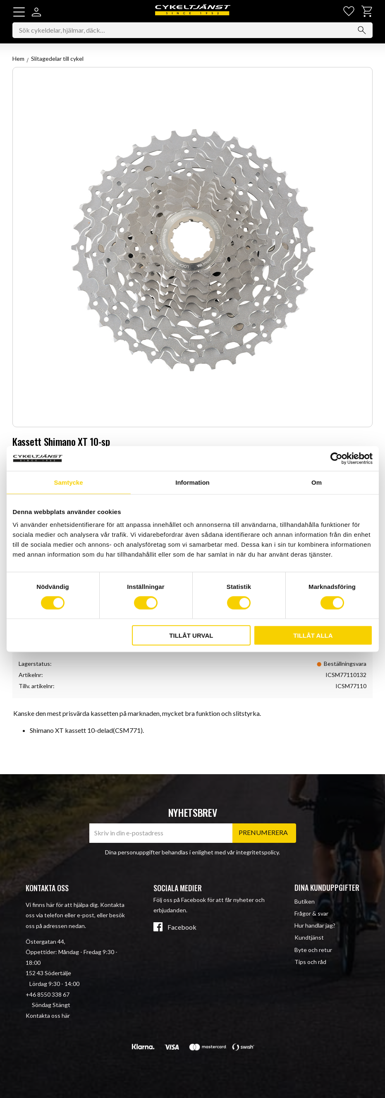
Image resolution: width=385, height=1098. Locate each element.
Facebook (181, 927)
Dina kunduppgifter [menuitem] (326, 887)
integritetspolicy (257, 852)
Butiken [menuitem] (304, 901)
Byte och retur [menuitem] (313, 949)
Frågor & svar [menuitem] (311, 913)
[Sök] (361, 31)
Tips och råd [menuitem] (310, 961)
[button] (19, 12)
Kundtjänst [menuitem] (309, 937)
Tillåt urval (191, 635)
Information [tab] (192, 482)
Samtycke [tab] (68, 482)
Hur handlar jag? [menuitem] (314, 925)
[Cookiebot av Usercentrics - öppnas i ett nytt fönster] (336, 458)
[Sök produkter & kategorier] (192, 31)
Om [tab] (316, 482)
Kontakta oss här (48, 1015)
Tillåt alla (312, 635)
